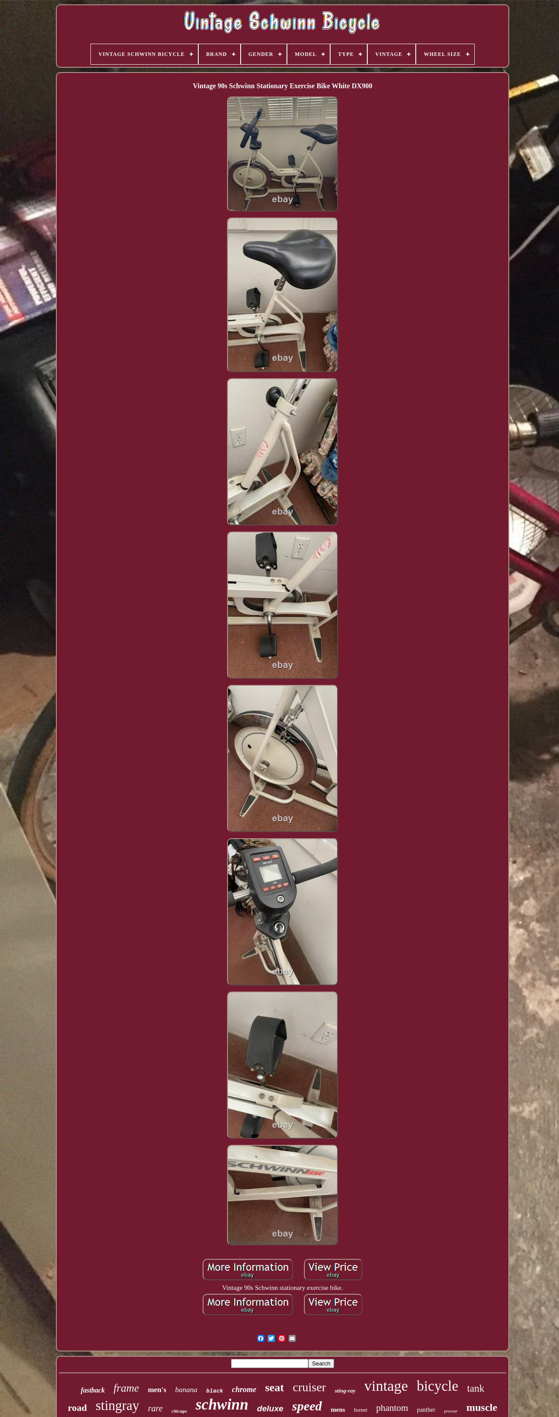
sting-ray (345, 1390)
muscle (481, 1407)
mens (338, 1409)
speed (307, 1406)
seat (274, 1387)
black (214, 1391)
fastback (93, 1390)
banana (186, 1390)
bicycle (437, 1386)
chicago (179, 1411)
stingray (117, 1405)
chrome (244, 1389)
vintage (386, 1386)
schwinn (222, 1404)
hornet (360, 1410)
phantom (392, 1408)
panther (426, 1410)
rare (155, 1408)
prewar (451, 1411)
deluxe (270, 1408)
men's (157, 1390)
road (77, 1407)
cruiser (309, 1387)
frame (126, 1388)
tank (475, 1388)
